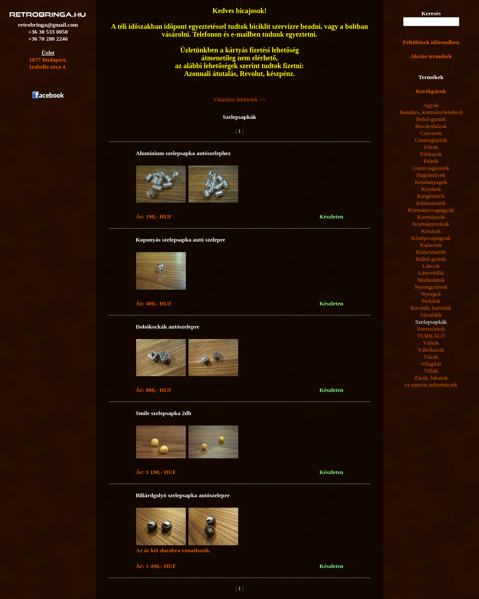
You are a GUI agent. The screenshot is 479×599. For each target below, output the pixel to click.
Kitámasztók (430, 203)
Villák (431, 370)
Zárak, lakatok (431, 377)
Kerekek (431, 189)
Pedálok (431, 301)
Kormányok (431, 217)
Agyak (431, 105)
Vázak (431, 356)
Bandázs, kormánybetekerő (430, 112)
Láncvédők (431, 273)
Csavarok (431, 133)
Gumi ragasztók (431, 168)
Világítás (431, 363)
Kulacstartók (431, 252)
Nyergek (431, 294)
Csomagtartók (431, 140)
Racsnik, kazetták (431, 308)
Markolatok (431, 280)
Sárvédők (431, 315)
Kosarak (431, 231)
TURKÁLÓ (431, 335)
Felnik (431, 161)
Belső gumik (431, 119)
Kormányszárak (431, 224)
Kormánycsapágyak (431, 210)
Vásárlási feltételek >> (239, 99)
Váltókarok (431, 349)
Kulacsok (431, 245)
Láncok (431, 266)
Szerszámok (431, 328)
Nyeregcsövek (431, 287)
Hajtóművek (431, 175)
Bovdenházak (431, 126)
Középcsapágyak (431, 238)
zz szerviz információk (430, 384)
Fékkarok (431, 154)
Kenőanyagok (431, 182)
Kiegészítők (431, 196)
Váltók (431, 342)
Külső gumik (431, 259)
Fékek (431, 147)
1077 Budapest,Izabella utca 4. (48, 63)
